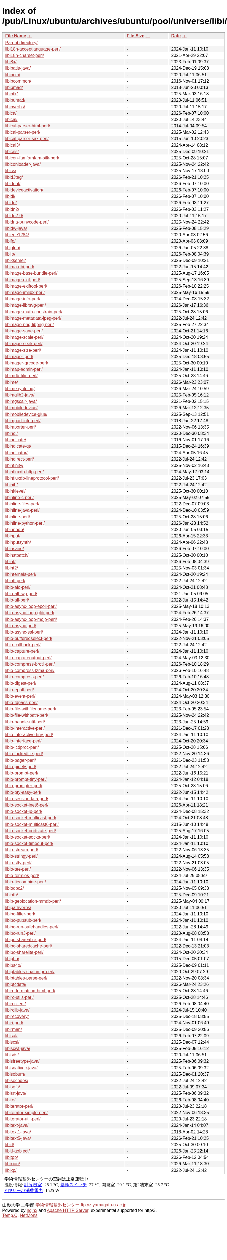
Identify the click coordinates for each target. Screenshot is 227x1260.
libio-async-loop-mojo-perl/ (31, 619)
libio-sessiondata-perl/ (26, 798)
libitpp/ (11, 1157)
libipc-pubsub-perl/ (23, 920)
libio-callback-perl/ (22, 644)
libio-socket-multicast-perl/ (30, 817)
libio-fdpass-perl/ (21, 702)
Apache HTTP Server (67, 1210)
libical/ (11, 119)
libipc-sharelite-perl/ (24, 952)
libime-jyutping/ (20, 388)
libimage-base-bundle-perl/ (31, 273)
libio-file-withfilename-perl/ (30, 709)
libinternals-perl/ (20, 574)
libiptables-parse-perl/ (26, 978)
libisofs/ (12, 1087)
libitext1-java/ (18, 1132)
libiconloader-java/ (23, 164)
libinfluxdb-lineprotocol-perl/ (32, 478)
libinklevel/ (15, 491)
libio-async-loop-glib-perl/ (29, 612)
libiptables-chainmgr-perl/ (30, 971)
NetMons (28, 1215)
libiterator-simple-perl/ (26, 1112)
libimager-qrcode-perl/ (26, 363)
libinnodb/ (14, 529)
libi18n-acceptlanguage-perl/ (33, 49)
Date (176, 35)
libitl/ (9, 1144)
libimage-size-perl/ (23, 350)
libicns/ (12, 151)
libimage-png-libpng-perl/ (29, 324)
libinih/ (11, 484)
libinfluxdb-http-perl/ (24, 471)
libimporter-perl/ (20, 427)
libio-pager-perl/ (20, 760)
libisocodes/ (16, 1080)
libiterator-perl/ (19, 1106)
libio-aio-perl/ (18, 587)
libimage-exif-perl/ (22, 279)
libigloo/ (12, 247)
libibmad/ (14, 87)
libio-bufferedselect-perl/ (28, 638)
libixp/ (11, 1170)
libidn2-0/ (14, 215)
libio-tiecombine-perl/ (25, 882)
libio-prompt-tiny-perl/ (26, 779)
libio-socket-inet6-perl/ (26, 805)
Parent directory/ (21, 42)
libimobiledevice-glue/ (26, 414)
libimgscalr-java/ (21, 401)
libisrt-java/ (15, 1093)
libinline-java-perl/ (22, 510)
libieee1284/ (17, 234)
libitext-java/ (16, 1125)
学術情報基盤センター (58, 1205)
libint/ (10, 561)
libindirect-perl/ (19, 459)
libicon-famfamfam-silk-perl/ (32, 158)
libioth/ (11, 895)
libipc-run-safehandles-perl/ (31, 927)
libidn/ (11, 202)
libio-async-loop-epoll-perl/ (31, 606)
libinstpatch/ (17, 555)
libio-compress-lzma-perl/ (30, 670)
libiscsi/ (12, 1042)
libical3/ (12, 145)
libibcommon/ (18, 81)
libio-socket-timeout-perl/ (29, 843)
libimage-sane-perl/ (24, 331)
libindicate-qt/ (18, 446)
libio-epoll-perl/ (19, 689)
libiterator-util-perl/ (22, 1119)
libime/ (11, 382)
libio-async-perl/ (20, 625)
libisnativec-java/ (21, 1067)
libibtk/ (11, 93)
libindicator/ (16, 452)
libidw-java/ (16, 228)
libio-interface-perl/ (23, 741)
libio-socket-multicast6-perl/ (32, 824)
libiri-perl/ (14, 1022)
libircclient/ (15, 1003)
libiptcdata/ (15, 984)
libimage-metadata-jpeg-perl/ (33, 318)
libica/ (11, 113)
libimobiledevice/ (21, 407)
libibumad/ (15, 100)
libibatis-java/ (18, 68)
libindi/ (11, 433)
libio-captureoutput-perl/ (28, 657)
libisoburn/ (15, 1074)
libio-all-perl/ (17, 600)
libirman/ (13, 1029)
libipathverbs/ (18, 907)
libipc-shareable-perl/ (25, 939)
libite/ (10, 1100)
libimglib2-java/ (19, 395)
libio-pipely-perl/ (20, 766)
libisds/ (12, 1054)
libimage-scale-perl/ (24, 337)
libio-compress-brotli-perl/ (30, 664)
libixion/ (12, 1163)
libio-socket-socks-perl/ (27, 837)
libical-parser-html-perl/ (27, 126)
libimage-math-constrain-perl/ (33, 311)
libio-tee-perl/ (18, 869)
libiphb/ (12, 958)
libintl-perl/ (15, 580)
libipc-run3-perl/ (20, 933)
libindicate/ (15, 439)
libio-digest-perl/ (20, 683)
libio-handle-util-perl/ (25, 722)
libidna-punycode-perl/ (26, 222)
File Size (135, 35)
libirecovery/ (17, 1016)
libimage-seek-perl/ (23, 343)
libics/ (10, 170)
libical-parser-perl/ (22, 132)
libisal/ (11, 1035)
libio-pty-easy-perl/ (23, 792)
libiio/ (10, 254)
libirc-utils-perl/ (19, 997)
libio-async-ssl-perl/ (24, 632)
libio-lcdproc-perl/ (22, 747)
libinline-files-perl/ (22, 504)
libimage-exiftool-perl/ (26, 286)
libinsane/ (14, 548)
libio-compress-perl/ (24, 676)
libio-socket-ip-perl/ (23, 811)
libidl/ (10, 196)
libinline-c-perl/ (19, 497)
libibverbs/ (15, 106)
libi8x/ (11, 61)
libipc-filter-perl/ (20, 914)
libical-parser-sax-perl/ (26, 138)
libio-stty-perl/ (18, 862)
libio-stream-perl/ (21, 849)
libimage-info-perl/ (22, 298)
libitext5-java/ (18, 1138)
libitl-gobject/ (17, 1151)
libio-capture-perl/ (22, 651)
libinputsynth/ (18, 542)
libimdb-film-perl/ (21, 375)
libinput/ (12, 536)
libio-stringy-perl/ (21, 856)
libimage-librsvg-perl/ (25, 305)
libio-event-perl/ (20, 696)
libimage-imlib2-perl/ (25, 292)
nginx (32, 1210)
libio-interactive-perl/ (25, 728)
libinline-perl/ (17, 516)
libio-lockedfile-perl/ (24, 753)
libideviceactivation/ (24, 190)
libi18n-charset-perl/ (24, 55)
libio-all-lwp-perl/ (21, 593)
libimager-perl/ (19, 356)
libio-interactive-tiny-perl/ (29, 734)
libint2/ (11, 568)
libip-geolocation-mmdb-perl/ (33, 901)
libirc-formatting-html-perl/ (30, 990)
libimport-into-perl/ (22, 420)
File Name (15, 35)
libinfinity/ (14, 465)
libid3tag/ (14, 177)
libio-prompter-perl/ (23, 785)
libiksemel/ (15, 260)
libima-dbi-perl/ (19, 266)
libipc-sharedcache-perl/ (28, 946)
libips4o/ (13, 965)
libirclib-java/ (17, 1010)
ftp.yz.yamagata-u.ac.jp (103, 1205)
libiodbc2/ (14, 888)
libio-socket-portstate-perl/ (30, 830)
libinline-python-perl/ (25, 523)
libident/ (12, 183)
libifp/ (10, 241)
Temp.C (9, 1215)
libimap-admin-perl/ (24, 369)
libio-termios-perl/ (22, 875)
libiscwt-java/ (17, 1048)
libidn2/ (12, 209)
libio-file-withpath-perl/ (26, 715)
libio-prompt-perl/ (21, 773)
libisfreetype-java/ (22, 1061)
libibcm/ (12, 74)
